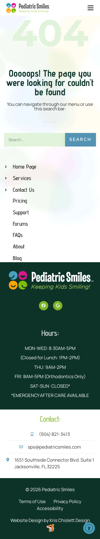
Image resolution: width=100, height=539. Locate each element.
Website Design (26, 520)
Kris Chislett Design (70, 520)
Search (80, 139)
